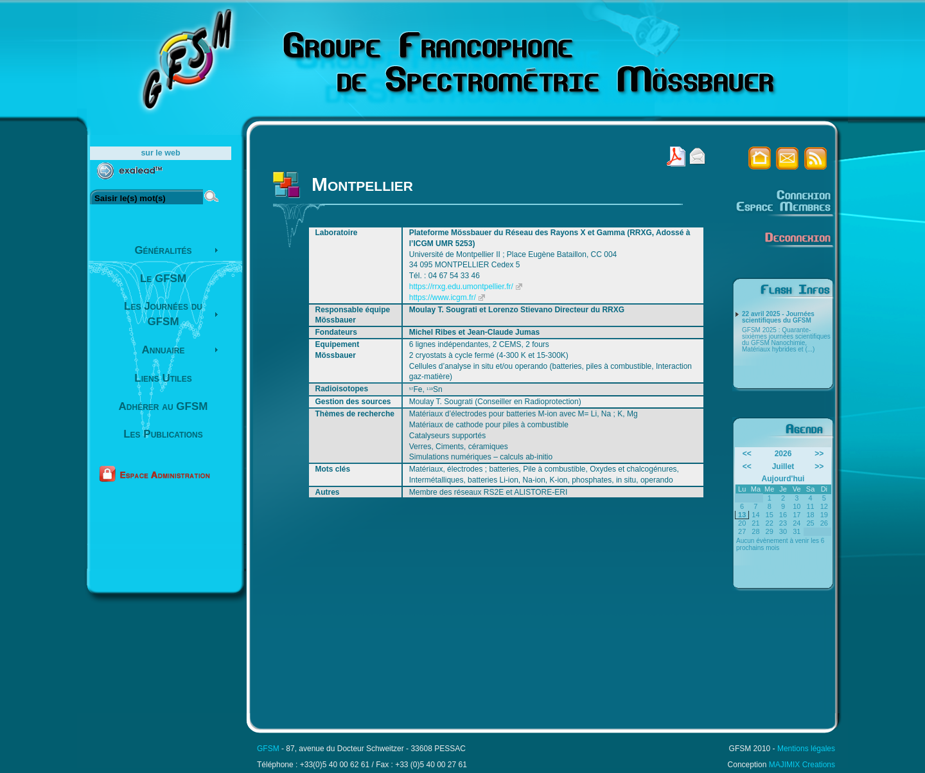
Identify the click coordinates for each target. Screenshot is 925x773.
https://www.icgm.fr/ (442, 297)
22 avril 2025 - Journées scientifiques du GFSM (778, 317)
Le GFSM (163, 278)
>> (819, 453)
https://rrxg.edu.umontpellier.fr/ (461, 286)
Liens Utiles (162, 378)
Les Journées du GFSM (163, 314)
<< (747, 453)
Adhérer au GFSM (163, 406)
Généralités (162, 250)
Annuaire (163, 350)
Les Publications (163, 434)
